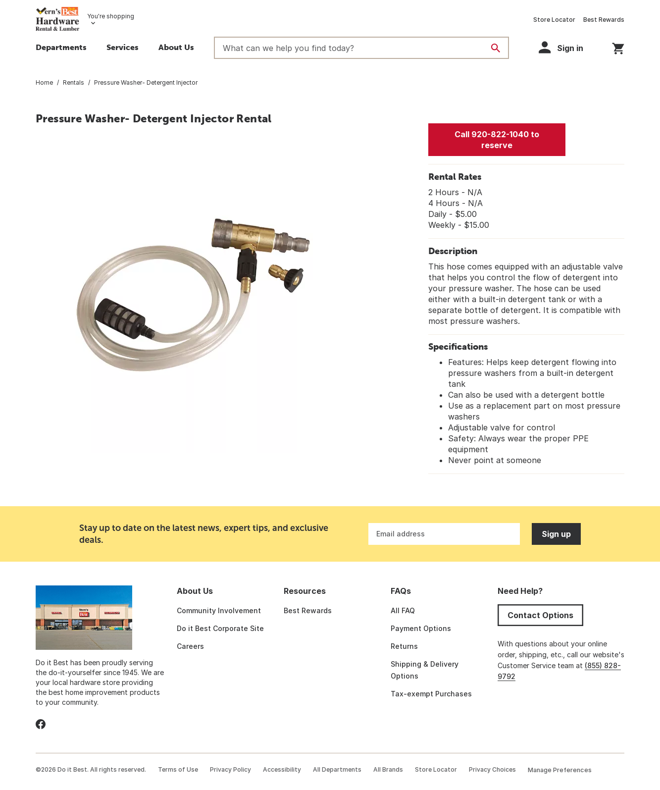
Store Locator (554, 19)
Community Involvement (219, 610)
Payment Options (421, 628)
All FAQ (403, 610)
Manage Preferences (560, 770)
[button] (122, 48)
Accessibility (282, 769)
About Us (176, 47)
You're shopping (110, 16)
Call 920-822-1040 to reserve (497, 139)
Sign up (556, 534)
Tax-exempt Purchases (431, 693)
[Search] (495, 48)
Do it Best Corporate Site (220, 628)
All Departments (337, 769)
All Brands (388, 769)
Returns (404, 646)
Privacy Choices (492, 769)
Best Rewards (603, 19)
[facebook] (41, 724)
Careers (190, 646)
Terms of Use (178, 769)
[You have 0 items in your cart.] (618, 46)
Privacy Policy (230, 769)
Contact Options (540, 615)
